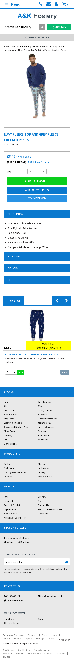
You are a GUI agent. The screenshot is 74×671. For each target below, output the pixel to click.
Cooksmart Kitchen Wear (16, 426)
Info (6, 496)
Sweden (18, 638)
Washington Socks (13, 422)
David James (44, 401)
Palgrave (42, 431)
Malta (52, 638)
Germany (32, 635)
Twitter (6, 656)
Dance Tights (10, 443)
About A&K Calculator (14, 517)
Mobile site (43, 513)
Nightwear (9, 468)
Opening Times (11, 622)
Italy (55, 635)
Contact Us (43, 505)
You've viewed (37, 198)
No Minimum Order (37, 37)
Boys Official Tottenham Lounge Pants (32, 354)
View (64, 372)
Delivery (42, 496)
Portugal (40, 638)
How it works (10, 513)
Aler (6, 406)
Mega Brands (10, 431)
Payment (8, 500)
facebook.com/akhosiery (17, 537)
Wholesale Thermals (13, 653)
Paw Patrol (43, 439)
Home (7, 46)
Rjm (6, 401)
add (20, 372)
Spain (29, 638)
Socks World (44, 435)
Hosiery (41, 472)
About (41, 618)
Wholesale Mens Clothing (44, 46)
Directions (9, 618)
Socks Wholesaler (42, 650)
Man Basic (9, 410)
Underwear (43, 468)
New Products (45, 476)
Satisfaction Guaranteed (50, 509)
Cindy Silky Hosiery (47, 418)
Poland (6, 638)
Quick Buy (59, 27)
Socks (7, 463)
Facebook (61, 653)
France (45, 635)
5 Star (40, 406)
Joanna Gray (44, 422)
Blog (40, 500)
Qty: (9, 171)
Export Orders (10, 509)
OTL (6, 439)
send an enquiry (13, 600)
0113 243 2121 (12, 596)
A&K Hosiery (24, 650)
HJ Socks (42, 414)
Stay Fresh (9, 418)
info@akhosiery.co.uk (50, 596)
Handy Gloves (45, 410)
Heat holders (10, 414)
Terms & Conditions (13, 505)
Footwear (8, 476)
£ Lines (41, 463)
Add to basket (37, 181)
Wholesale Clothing (21, 46)
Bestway (8, 435)
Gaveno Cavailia (46, 426)
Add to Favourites (37, 190)
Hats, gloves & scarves (15, 472)
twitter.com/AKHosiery (16, 542)
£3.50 (14, 345)
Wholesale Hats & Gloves (39, 653)
